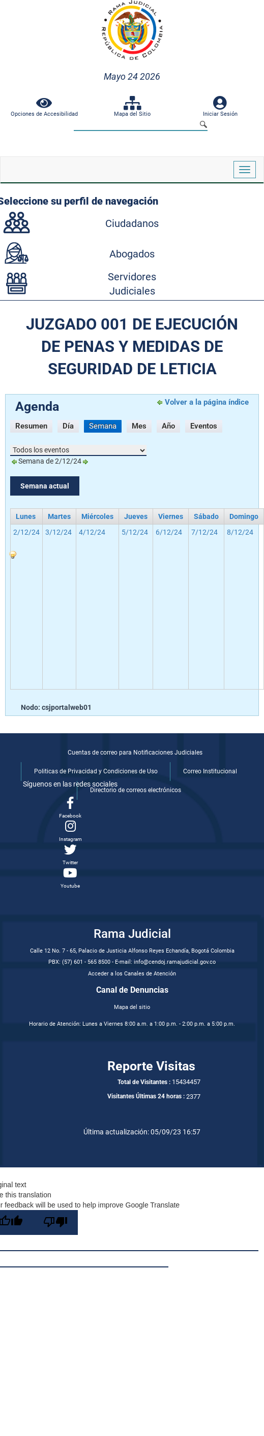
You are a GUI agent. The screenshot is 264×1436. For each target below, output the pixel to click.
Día (68, 426)
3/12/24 (58, 532)
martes (59, 516)
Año (168, 426)
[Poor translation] (55, 1222)
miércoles (97, 516)
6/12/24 (169, 532)
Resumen (31, 426)
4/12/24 (92, 532)
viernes (170, 516)
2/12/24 (26, 532)
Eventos (203, 426)
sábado (206, 516)
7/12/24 (204, 532)
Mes (139, 426)
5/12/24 (135, 532)
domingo (243, 516)
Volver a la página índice (207, 402)
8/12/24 (240, 532)
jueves (136, 516)
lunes (26, 516)
